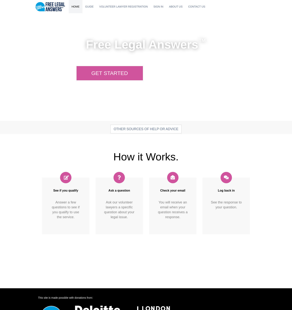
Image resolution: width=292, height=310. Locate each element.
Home (76, 6)
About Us (175, 6)
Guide (89, 6)
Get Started (109, 73)
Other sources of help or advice (146, 129)
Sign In (158, 6)
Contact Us (196, 6)
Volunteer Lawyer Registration (123, 6)
